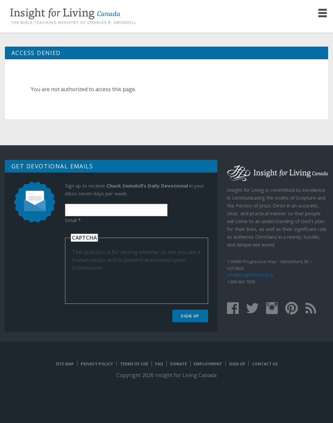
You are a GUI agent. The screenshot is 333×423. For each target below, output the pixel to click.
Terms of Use (134, 364)
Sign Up (190, 316)
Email (73, 220)
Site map (65, 364)
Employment (208, 364)
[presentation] (121, 284)
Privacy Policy (97, 364)
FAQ (159, 364)
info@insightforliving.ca (250, 275)
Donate (178, 364)
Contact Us (265, 364)
